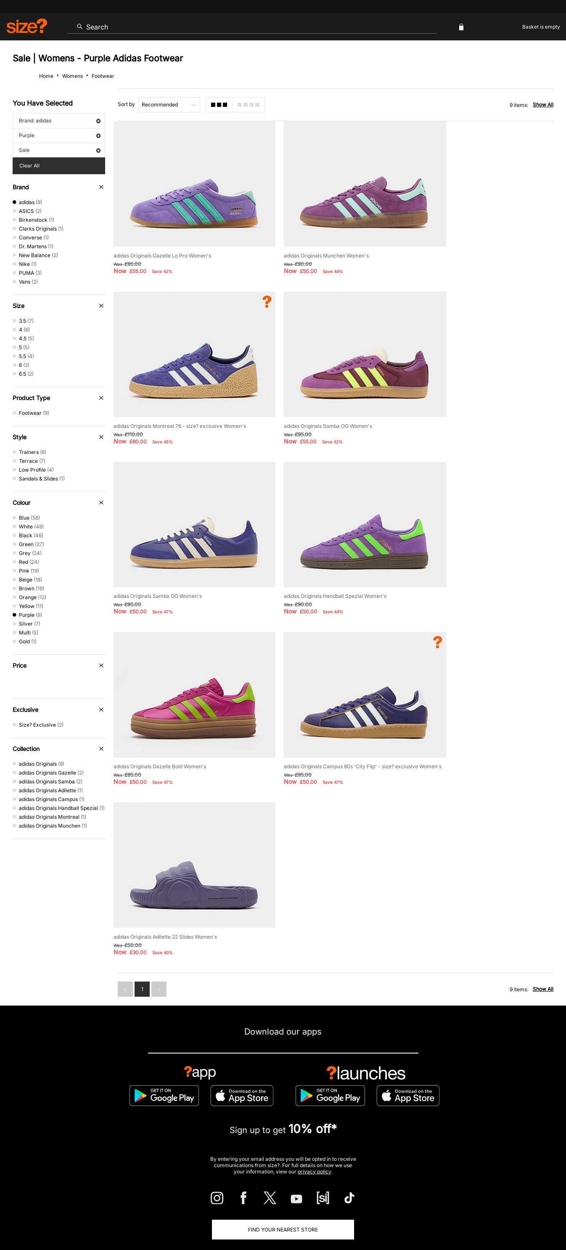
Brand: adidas (60, 120)
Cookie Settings (370, 1110)
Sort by (126, 104)
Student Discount (108, 1137)
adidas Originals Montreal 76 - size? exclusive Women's (487, 242)
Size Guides (167, 1110)
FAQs (472, 1137)
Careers (487, 1219)
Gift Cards (432, 1137)
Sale (60, 150)
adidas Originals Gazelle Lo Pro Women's (162, 242)
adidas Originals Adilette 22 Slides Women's (472, 557)
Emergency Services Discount (187, 1137)
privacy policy (314, 1013)
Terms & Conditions (268, 1137)
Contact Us (57, 1110)
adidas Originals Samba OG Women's (158, 399)
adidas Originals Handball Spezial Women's (472, 399)
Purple (60, 135)
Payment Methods (307, 1110)
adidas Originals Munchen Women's (309, 242)
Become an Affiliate (375, 1137)
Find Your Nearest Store (283, 1072)
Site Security (516, 1219)
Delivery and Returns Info (234, 1110)
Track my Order (112, 1110)
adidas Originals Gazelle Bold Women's (160, 557)
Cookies (465, 1219)
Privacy (544, 1219)
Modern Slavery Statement (443, 1110)
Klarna (321, 1137)
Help (396, 1219)
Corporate (510, 1110)
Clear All (29, 165)
